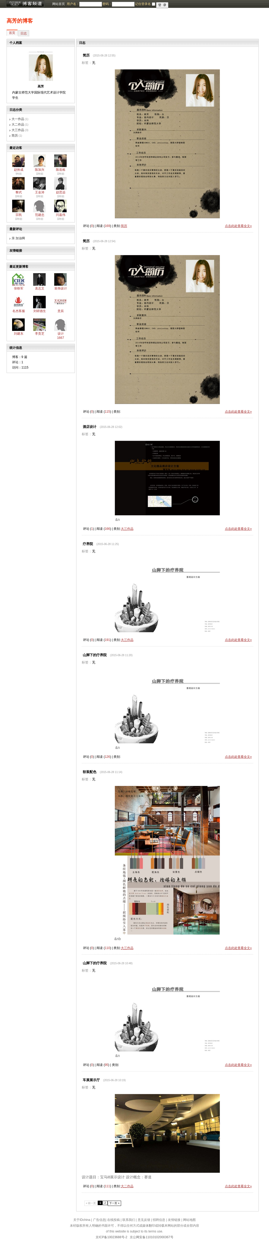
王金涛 (39, 192)
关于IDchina (81, 1220)
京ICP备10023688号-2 (111, 1237)
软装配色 (89, 772)
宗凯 (18, 215)
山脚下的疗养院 (95, 655)
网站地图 (189, 1220)
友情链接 (174, 1220)
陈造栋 (60, 170)
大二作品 (18, 124)
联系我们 (128, 1220)
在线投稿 (113, 1220)
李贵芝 (39, 333)
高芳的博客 (20, 21)
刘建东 (18, 333)
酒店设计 (89, 427)
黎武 (18, 192)
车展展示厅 (91, 1080)
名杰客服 (18, 311)
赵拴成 (18, 170)
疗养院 (88, 544)
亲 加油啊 (18, 238)
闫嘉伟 (60, 215)
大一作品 (18, 119)
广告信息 (99, 1220)
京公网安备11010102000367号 (151, 1237)
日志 (23, 33)
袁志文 (39, 288)
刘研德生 (39, 311)
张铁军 (18, 288)
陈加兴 (39, 170)
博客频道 (25, 4)
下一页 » (114, 1203)
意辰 (61, 311)
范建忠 (39, 215)
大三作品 (18, 130)
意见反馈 (144, 1220)
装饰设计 (60, 288)
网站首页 (58, 4)
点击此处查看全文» (238, 226)
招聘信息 (159, 1220)
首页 (12, 33)
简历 (15, 135)
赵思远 (60, 192)
